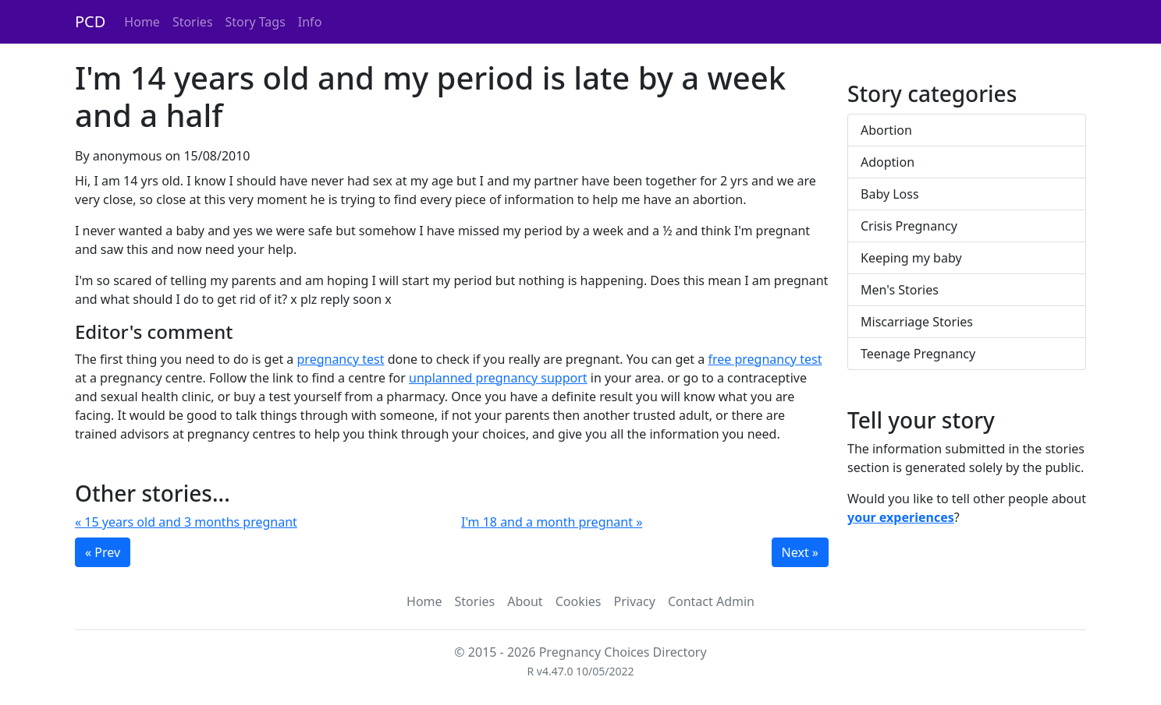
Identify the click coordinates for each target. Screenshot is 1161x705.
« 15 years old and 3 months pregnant (186, 522)
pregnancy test (341, 359)
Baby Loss (890, 194)
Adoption (887, 162)
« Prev (102, 552)
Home (142, 21)
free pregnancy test (765, 359)
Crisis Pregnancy (909, 225)
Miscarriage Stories (917, 321)
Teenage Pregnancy (918, 353)
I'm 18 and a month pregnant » (551, 522)
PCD (90, 21)
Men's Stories (900, 289)
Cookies (579, 601)
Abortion (886, 130)
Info (310, 21)
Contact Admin (711, 601)
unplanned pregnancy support (498, 377)
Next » (800, 552)
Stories (192, 21)
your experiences (900, 517)
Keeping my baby (911, 257)
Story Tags (255, 21)
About (524, 601)
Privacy (634, 601)
